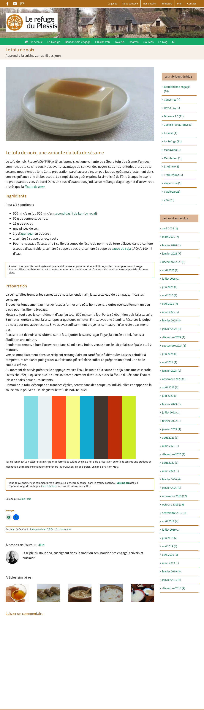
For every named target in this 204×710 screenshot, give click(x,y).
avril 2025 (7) (170, 304)
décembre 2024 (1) (173, 337)
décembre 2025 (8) (173, 262)
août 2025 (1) (170, 270)
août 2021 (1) (170, 438)
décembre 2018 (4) (173, 588)
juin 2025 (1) (169, 287)
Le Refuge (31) (173, 141)
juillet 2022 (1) (171, 412)
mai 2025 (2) (169, 295)
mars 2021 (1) (170, 446)
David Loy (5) (172, 108)
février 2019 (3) (171, 571)
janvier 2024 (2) (171, 371)
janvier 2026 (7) (171, 254)
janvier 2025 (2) (171, 329)
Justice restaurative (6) (178, 125)
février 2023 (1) (171, 404)
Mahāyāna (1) (172, 150)
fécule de (35, 186)
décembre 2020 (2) (173, 454)
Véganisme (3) (172, 183)
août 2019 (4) (170, 521)
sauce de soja (121, 248)
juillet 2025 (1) (171, 279)
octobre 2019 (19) (173, 505)
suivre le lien (49, 486)
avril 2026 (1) (170, 228)
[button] (173, 41)
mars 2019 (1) (170, 563)
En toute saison (37, 529)
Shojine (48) (171, 167)
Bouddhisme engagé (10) (177, 89)
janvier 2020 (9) (171, 488)
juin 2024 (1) (169, 354)
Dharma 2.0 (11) (174, 116)
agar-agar (27, 233)
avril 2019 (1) (170, 555)
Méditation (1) (172, 158)
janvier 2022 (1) (171, 429)
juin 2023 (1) (169, 396)
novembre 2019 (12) (174, 496)
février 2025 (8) (171, 320)
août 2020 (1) (170, 463)
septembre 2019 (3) (174, 513)
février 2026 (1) (171, 245)
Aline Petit (25, 499)
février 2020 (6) (171, 479)
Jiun (12, 529)
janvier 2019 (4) (171, 580)
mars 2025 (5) (170, 312)
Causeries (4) (172, 100)
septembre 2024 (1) (174, 346)
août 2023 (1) (170, 387)
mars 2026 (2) (170, 237)
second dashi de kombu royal (75, 213)
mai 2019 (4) (169, 546)
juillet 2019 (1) (171, 530)
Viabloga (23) (172, 192)
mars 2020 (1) (170, 471)
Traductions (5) (173, 175)
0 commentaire (63, 529)
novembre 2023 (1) (173, 379)
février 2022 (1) (171, 421)
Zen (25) (169, 200)
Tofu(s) (50, 529)
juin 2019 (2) (169, 538)
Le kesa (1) (170, 133)
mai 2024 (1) (169, 362)
